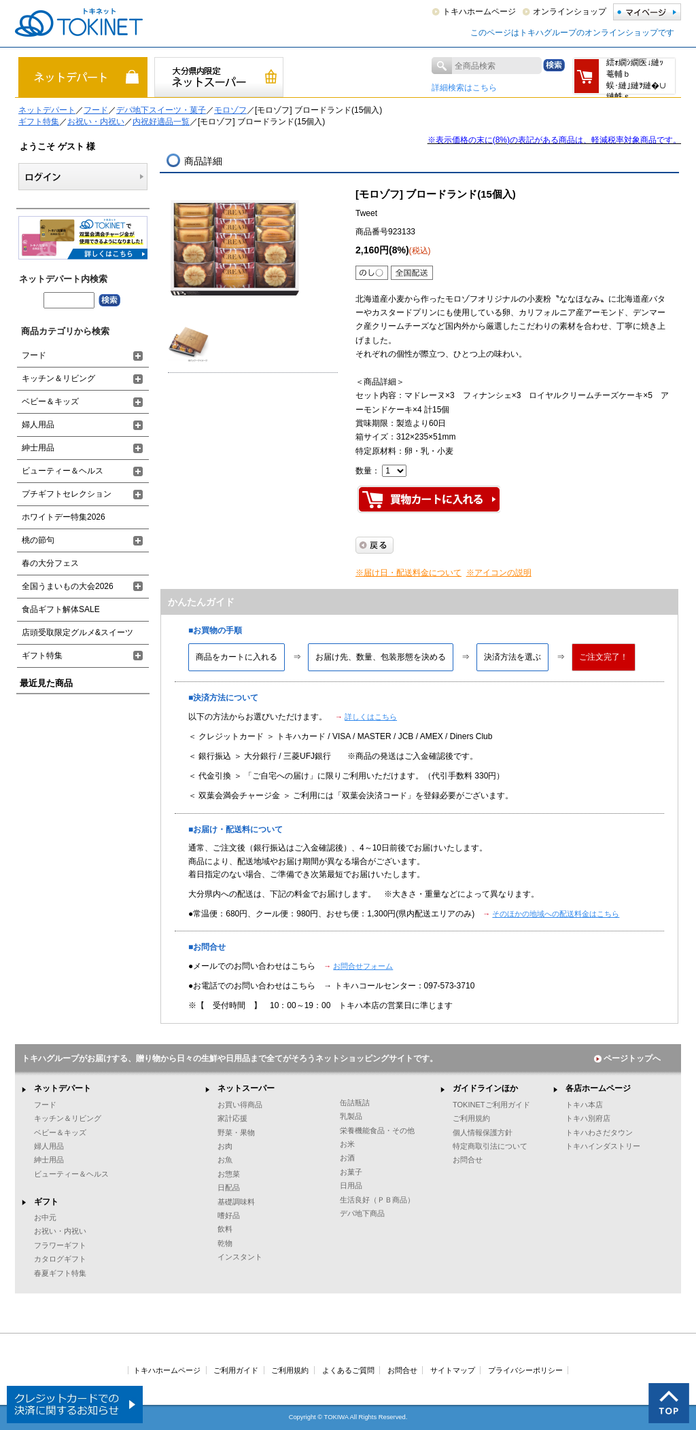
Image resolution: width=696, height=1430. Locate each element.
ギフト (46, 1201)
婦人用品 (38, 424)
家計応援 (232, 1118)
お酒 (347, 1158)
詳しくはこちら (371, 717)
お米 (347, 1144)
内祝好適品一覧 (161, 121)
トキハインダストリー (603, 1146)
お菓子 (351, 1172)
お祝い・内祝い (95, 121)
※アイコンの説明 (499, 572)
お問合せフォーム (363, 966)
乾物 (225, 1243)
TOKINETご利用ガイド (491, 1105)
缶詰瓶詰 (355, 1102)
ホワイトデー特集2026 (63, 517)
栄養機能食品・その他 (377, 1130)
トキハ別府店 (588, 1118)
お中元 (45, 1217)
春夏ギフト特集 (60, 1273)
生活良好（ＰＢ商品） (377, 1200)
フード (96, 110)
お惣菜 (229, 1174)
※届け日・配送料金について (408, 572)
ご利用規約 (471, 1118)
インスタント (240, 1257)
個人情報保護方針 (482, 1132)
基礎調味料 (236, 1202)
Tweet (366, 213)
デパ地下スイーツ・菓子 (161, 110)
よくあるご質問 (348, 1370)
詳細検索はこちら (464, 87)
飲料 (225, 1229)
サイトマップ (452, 1370)
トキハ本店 (584, 1105)
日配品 (229, 1187)
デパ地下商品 (362, 1213)
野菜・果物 (236, 1132)
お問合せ (468, 1160)
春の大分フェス (50, 563)
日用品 (351, 1185)
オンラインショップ (569, 11)
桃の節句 (38, 540)
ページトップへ (627, 1058)
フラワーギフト (60, 1245)
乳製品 (351, 1116)
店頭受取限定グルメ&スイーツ (77, 632)
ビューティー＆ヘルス (62, 471)
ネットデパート (46, 110)
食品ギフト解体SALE (61, 609)
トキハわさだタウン (599, 1132)
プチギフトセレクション (66, 494)
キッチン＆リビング (58, 378)
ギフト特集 (38, 121)
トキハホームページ (479, 11)
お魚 (225, 1160)
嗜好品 (229, 1215)
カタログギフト (60, 1259)
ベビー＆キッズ (50, 401)
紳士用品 (38, 447)
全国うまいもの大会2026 (68, 586)
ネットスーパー (246, 1088)
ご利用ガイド (235, 1370)
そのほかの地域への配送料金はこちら (555, 914)
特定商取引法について (490, 1146)
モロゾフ (230, 110)
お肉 (225, 1146)
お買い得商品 (240, 1105)
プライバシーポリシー (525, 1370)
